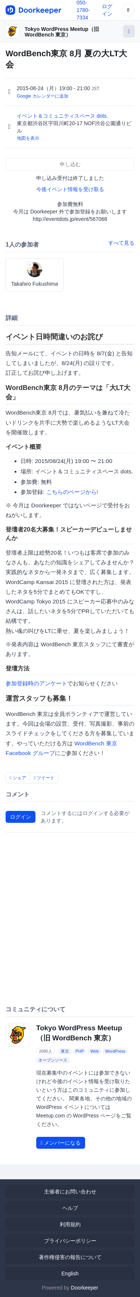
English (70, 1274)
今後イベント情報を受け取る (70, 189)
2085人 (45, 1051)
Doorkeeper (84, 1288)
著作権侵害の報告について (70, 1257)
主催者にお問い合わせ (70, 1192)
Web (94, 1051)
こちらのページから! (72, 492)
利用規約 (70, 1224)
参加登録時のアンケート (36, 683)
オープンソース (52, 1060)
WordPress (115, 1051)
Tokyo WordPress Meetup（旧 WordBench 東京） (62, 32)
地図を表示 (28, 138)
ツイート (44, 777)
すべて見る (121, 243)
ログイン (20, 817)
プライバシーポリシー (70, 1241)
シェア (18, 777)
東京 (65, 1051)
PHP (79, 1051)
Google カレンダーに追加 (42, 96)
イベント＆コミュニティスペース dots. (63, 116)
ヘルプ (70, 1208)
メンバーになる (61, 1143)
